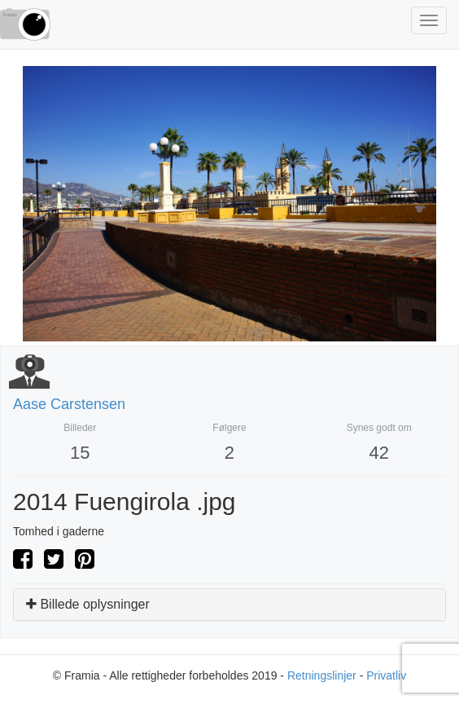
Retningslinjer (321, 675)
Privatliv (386, 675)
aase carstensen (69, 404)
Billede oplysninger (88, 604)
